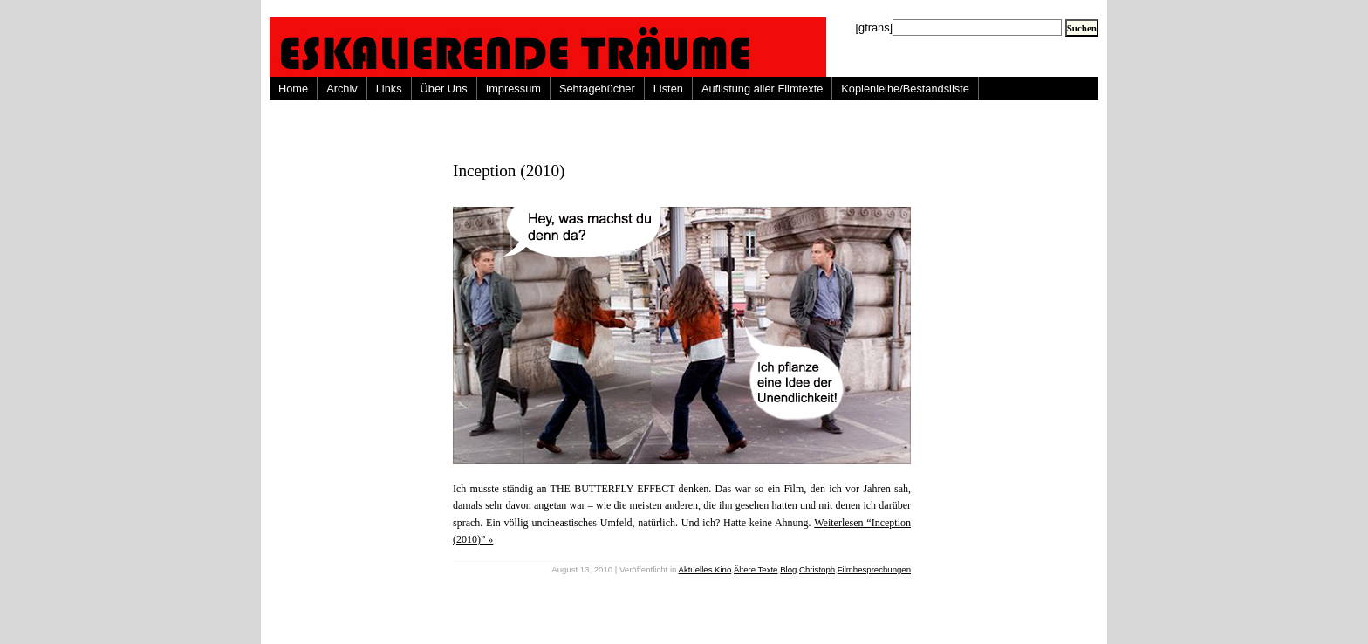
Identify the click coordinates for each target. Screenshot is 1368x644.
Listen (668, 88)
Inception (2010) (508, 170)
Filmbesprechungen (874, 569)
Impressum (513, 88)
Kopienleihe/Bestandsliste (905, 88)
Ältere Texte (755, 569)
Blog (788, 569)
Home (293, 88)
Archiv (342, 88)
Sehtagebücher (597, 88)
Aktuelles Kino (705, 569)
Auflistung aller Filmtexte (762, 88)
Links (389, 88)
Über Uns (444, 88)
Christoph (817, 569)
